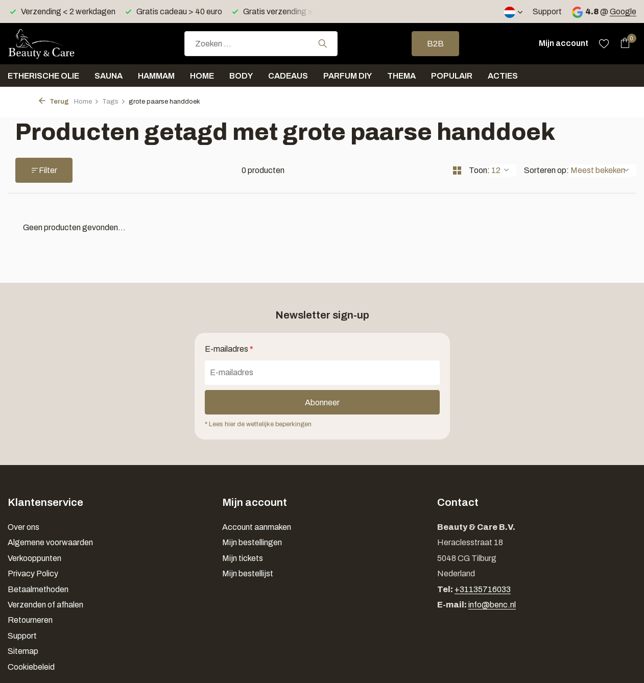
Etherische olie (43, 75)
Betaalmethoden (38, 589)
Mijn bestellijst (247, 573)
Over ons (23, 527)
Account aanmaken (256, 527)
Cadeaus (288, 75)
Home (202, 75)
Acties (503, 75)
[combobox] (261, 43)
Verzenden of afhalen (45, 604)
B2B (435, 43)
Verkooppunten (34, 558)
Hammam (156, 75)
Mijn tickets (242, 558)
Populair (451, 75)
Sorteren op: (546, 170)
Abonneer (322, 402)
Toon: (479, 170)
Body (241, 75)
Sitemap (23, 651)
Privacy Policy (33, 573)
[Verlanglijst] (604, 43)
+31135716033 (483, 589)
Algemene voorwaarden (50, 542)
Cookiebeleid (31, 667)
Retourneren (30, 620)
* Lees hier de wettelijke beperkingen (258, 424)
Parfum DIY (347, 75)
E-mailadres (229, 349)
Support (547, 11)
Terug (54, 101)
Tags (114, 101)
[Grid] (457, 170)
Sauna (108, 75)
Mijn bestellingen (252, 542)
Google (623, 11)
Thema (401, 75)
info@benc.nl (492, 604)
